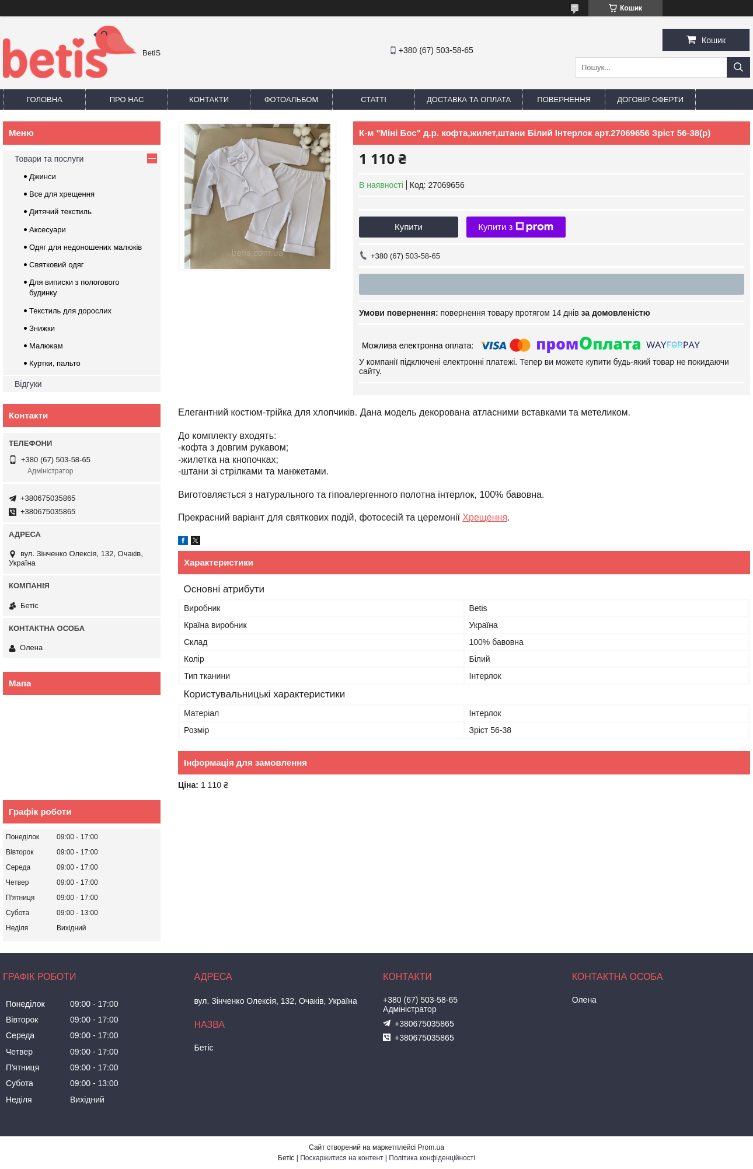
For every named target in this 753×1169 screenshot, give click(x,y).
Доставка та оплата (469, 99)
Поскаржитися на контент (341, 1158)
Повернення (564, 99)
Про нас (127, 99)
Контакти (209, 99)
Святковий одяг (56, 264)
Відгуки (28, 384)
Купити (409, 227)
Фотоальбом (291, 99)
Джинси (42, 176)
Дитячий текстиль (60, 211)
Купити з (515, 227)
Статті (373, 99)
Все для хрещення (62, 194)
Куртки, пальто (55, 363)
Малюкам (46, 345)
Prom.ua (431, 1147)
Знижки (42, 328)
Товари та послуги (49, 158)
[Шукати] (738, 67)
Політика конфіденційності (432, 1158)
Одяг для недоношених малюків (85, 247)
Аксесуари (47, 229)
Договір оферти (650, 99)
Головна (44, 99)
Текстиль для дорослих (70, 310)
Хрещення (484, 517)
